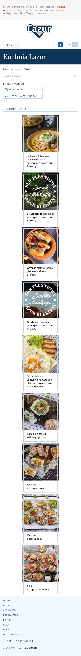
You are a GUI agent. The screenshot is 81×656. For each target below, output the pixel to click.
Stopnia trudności (26, 96)
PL (69, 45)
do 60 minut (25, 89)
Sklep (6, 625)
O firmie (7, 600)
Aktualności (9, 610)
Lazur (5, 69)
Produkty (8, 605)
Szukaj (74, 76)
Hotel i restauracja (20, 641)
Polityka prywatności (14, 635)
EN (74, 45)
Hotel (6, 630)
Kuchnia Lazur (15, 69)
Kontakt (7, 620)
